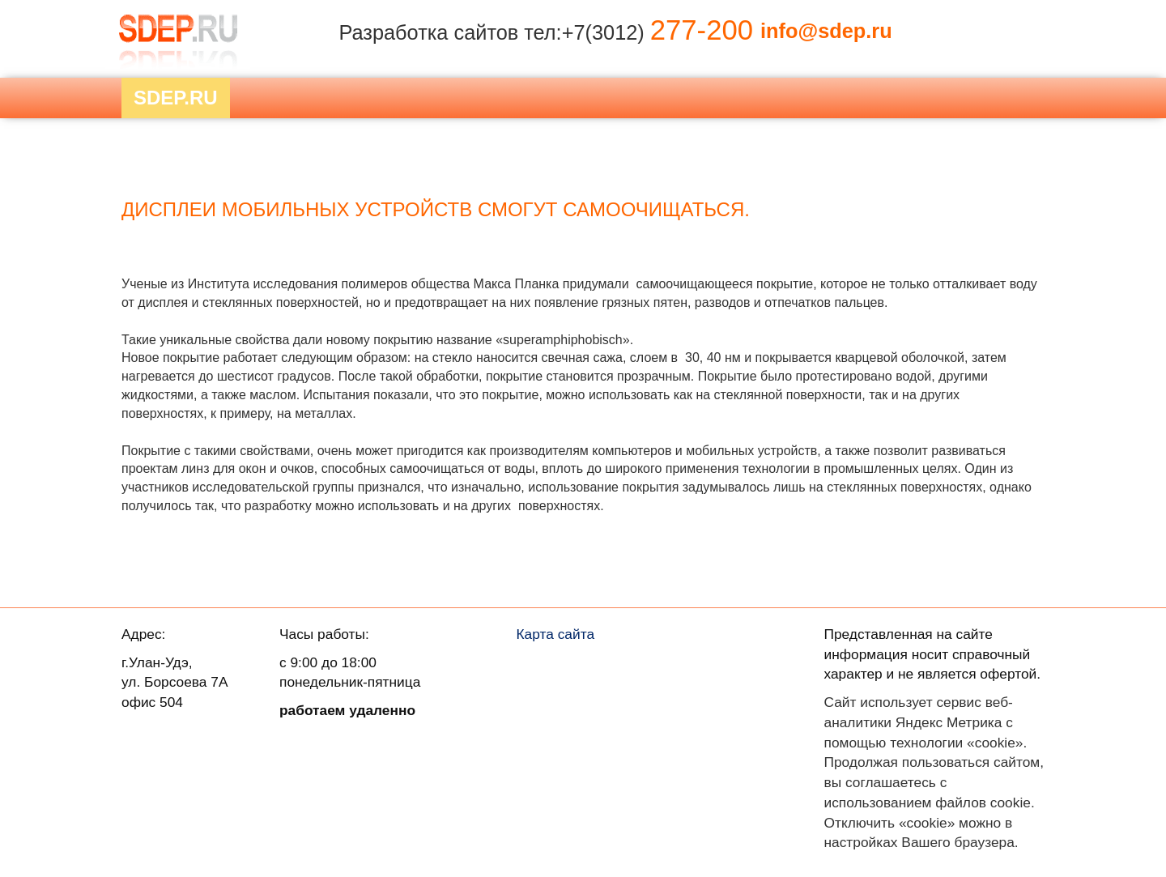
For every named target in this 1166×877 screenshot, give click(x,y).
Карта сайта (556, 634)
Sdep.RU (176, 98)
